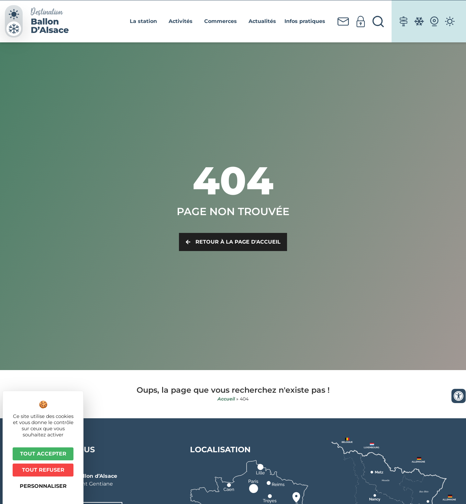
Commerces (222, 21)
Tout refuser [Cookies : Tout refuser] (43, 470)
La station (145, 21)
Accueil (226, 398)
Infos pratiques (306, 21)
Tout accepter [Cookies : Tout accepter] (43, 454)
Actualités (262, 21)
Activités (182, 21)
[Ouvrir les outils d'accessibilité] (458, 396)
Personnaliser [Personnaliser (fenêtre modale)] (43, 486)
